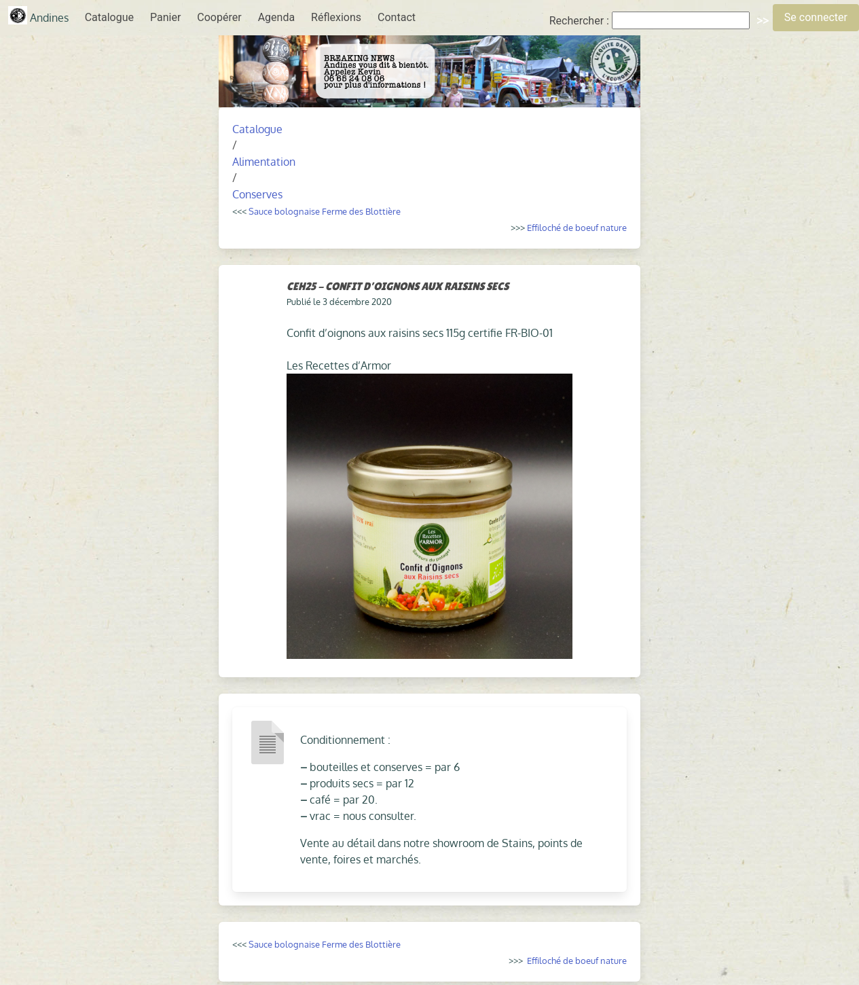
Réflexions (336, 17)
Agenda (276, 17)
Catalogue (109, 17)
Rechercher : (579, 20)
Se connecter (815, 17)
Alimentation (263, 161)
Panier (165, 17)
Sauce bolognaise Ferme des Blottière (325, 211)
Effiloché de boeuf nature (577, 227)
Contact (397, 17)
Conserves (257, 194)
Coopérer (219, 17)
